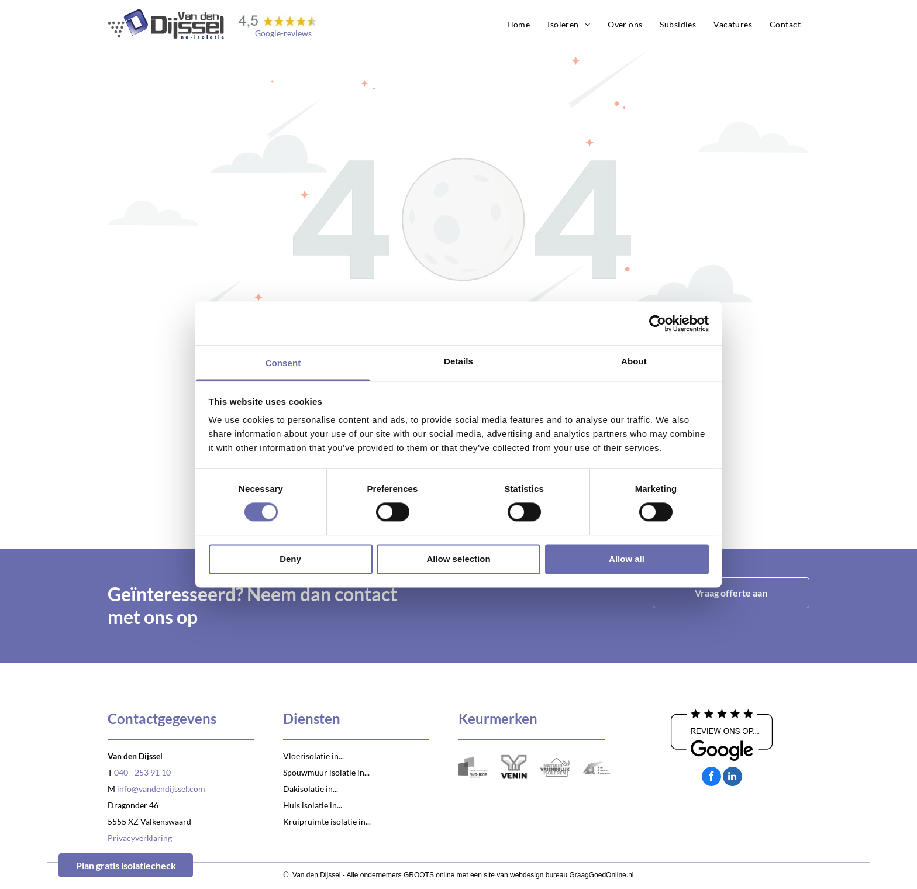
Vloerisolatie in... (313, 756)
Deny (290, 559)
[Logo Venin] (514, 767)
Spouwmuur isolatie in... (326, 772)
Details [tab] (458, 361)
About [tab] (634, 361)
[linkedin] (732, 778)
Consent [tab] (283, 363)
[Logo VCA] (596, 767)
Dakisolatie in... (310, 789)
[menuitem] (518, 24)
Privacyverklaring (140, 838)
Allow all (626, 559)
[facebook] (711, 778)
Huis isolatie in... (312, 805)
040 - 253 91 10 (142, 772)
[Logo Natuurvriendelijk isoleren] (555, 767)
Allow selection (458, 559)
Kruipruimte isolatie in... (327, 821)
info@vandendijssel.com (161, 789)
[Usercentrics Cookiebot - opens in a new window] (657, 323)
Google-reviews (283, 33)
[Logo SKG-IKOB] (473, 767)
